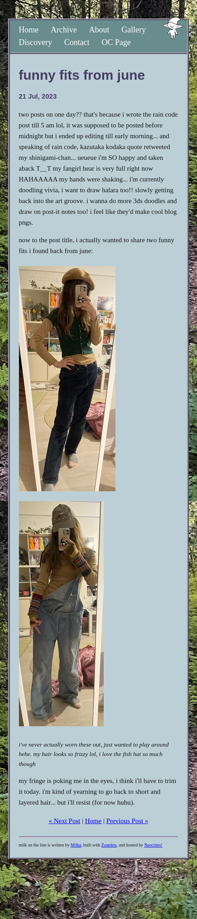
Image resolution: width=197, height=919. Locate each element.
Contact (76, 42)
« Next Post (64, 820)
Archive (64, 29)
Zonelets (109, 844)
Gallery (133, 29)
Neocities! (153, 844)
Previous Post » (127, 820)
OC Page (116, 42)
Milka (76, 844)
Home (29, 29)
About (99, 29)
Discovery (35, 42)
